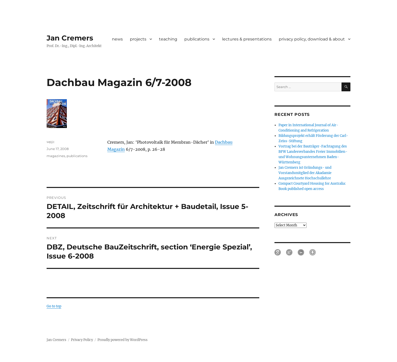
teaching (168, 39)
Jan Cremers (70, 38)
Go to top (54, 306)
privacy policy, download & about (312, 39)
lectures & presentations (247, 39)
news (117, 39)
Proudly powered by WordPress (122, 340)
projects (138, 39)
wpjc (50, 142)
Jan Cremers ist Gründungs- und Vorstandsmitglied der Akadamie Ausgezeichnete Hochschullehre (305, 172)
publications (196, 39)
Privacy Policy (82, 340)
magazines (56, 156)
